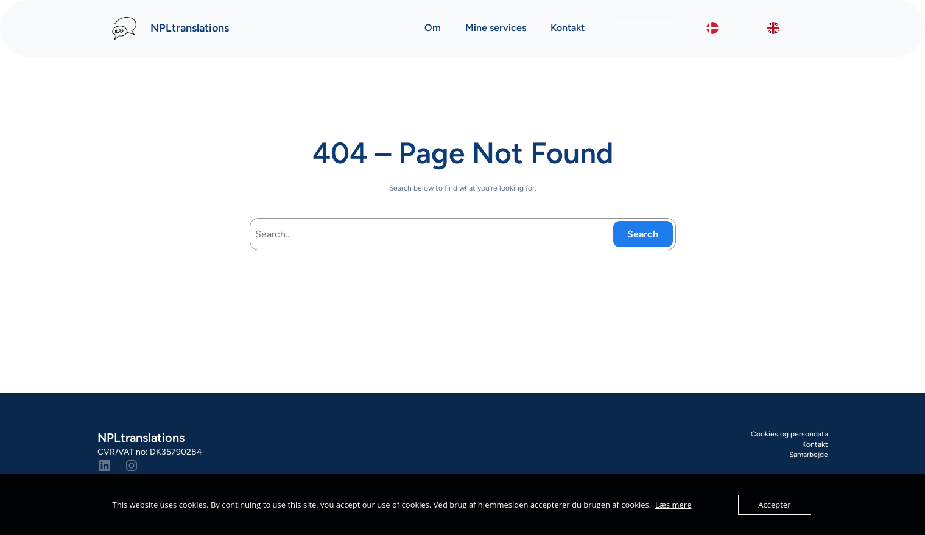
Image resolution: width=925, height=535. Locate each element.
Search (642, 234)
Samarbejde (808, 454)
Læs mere (673, 504)
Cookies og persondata (789, 434)
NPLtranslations (189, 28)
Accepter (774, 504)
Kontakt (815, 444)
